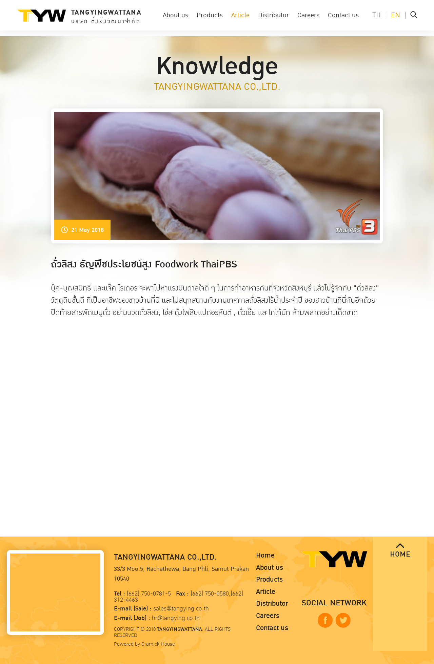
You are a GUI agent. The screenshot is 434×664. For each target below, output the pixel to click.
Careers (308, 15)
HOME (400, 551)
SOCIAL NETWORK (334, 603)
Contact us (343, 15)
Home (265, 555)
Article (240, 15)
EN (395, 15)
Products (210, 15)
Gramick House (158, 644)
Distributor (273, 15)
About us (175, 15)
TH (376, 15)
